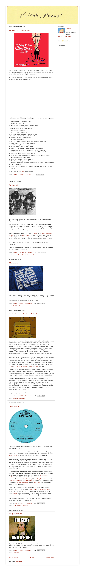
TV (19, 305)
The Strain (33, 489)
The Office (15, 305)
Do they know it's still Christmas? (20, 30)
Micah (69, 28)
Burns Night (16, 552)
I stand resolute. (14, 406)
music (23, 177)
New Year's (19, 505)
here (23, 171)
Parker (15, 493)
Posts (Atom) (19, 561)
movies (14, 398)
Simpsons (23, 398)
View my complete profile (64, 36)
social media (23, 254)
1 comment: (28, 174)
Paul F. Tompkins (16, 480)
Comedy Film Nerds (22, 482)
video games (25, 235)
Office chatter (13, 263)
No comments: (29, 252)
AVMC (14, 177)
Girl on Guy (37, 482)
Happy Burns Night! (15, 514)
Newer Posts (13, 558)
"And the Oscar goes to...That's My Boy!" (23, 314)
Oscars (19, 398)
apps (14, 254)
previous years (13, 455)
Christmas (19, 177)
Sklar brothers (29, 480)
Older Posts (50, 558)
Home (32, 558)
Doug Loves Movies (42, 478)
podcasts (25, 505)
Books (14, 505)
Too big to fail (13, 185)
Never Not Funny (27, 478)
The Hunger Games (44, 489)
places (35, 233)
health (17, 254)
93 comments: (28, 395)
